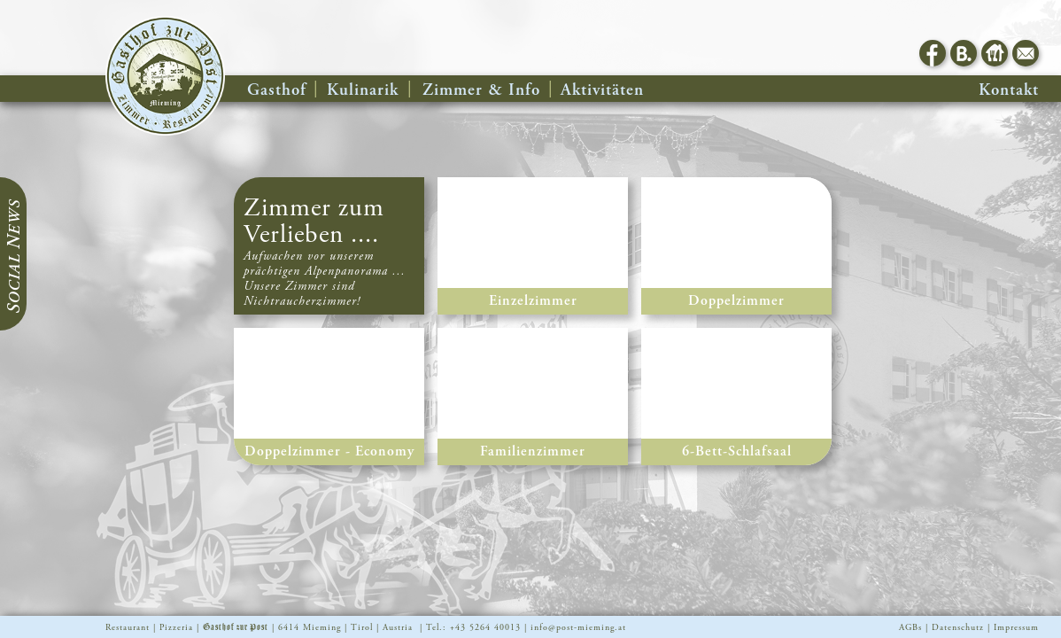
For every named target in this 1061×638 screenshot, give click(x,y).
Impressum (1016, 628)
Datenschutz (958, 628)
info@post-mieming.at (578, 628)
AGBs (910, 628)
